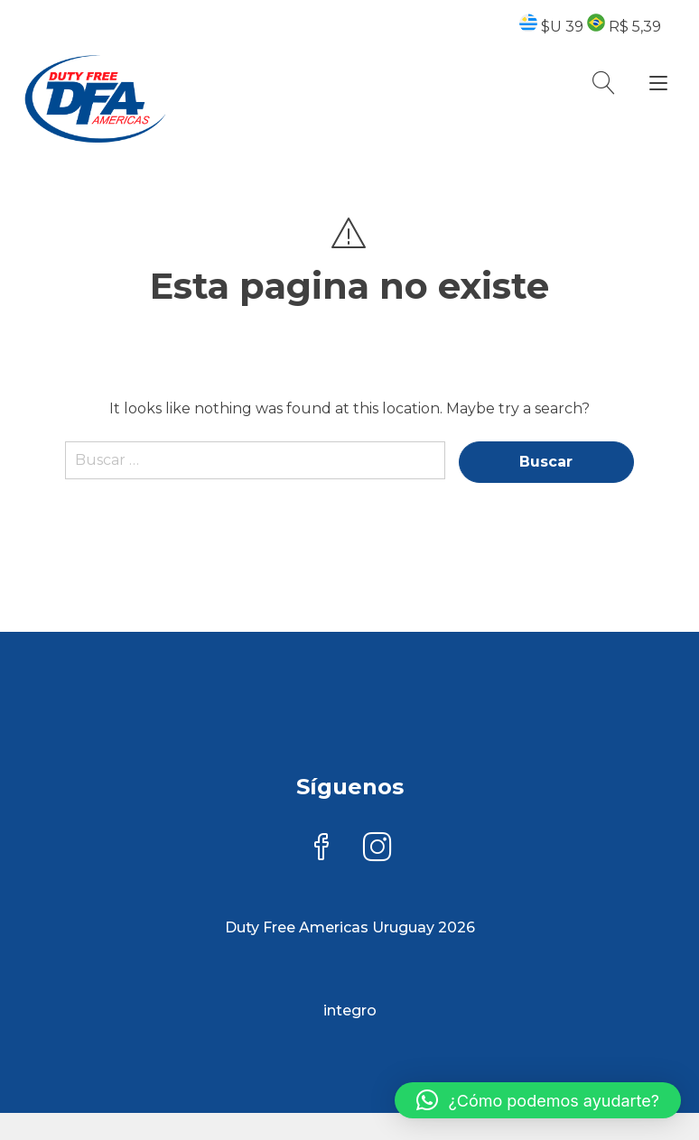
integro (350, 1010)
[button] (538, 1100)
